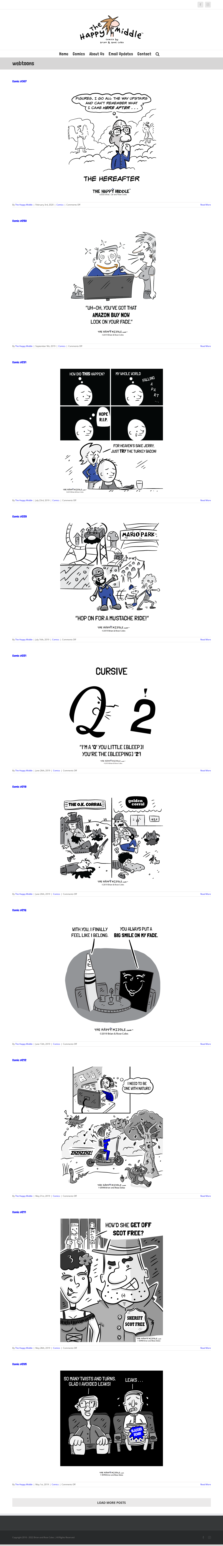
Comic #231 (19, 362)
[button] (158, 53)
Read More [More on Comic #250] (205, 346)
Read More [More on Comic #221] (205, 770)
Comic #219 (19, 786)
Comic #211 (19, 1212)
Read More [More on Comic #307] (205, 204)
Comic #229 (19, 516)
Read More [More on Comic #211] (205, 1348)
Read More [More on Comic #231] (205, 500)
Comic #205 (19, 1364)
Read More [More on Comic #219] (205, 894)
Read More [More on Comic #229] (205, 639)
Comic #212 (19, 1060)
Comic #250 (19, 221)
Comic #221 (19, 655)
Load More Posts (111, 1503)
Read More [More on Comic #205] (205, 1484)
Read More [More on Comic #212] (205, 1196)
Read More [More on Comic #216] (205, 1044)
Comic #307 (19, 81)
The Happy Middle (24, 204)
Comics (59, 204)
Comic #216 (19, 910)
